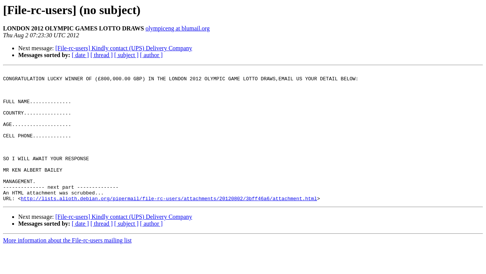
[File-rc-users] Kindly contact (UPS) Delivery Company (123, 48)
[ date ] (80, 55)
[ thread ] (101, 55)
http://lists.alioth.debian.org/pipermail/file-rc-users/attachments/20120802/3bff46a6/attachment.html (169, 224)
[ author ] (151, 55)
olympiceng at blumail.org (177, 28)
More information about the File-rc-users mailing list (67, 266)
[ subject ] (126, 55)
